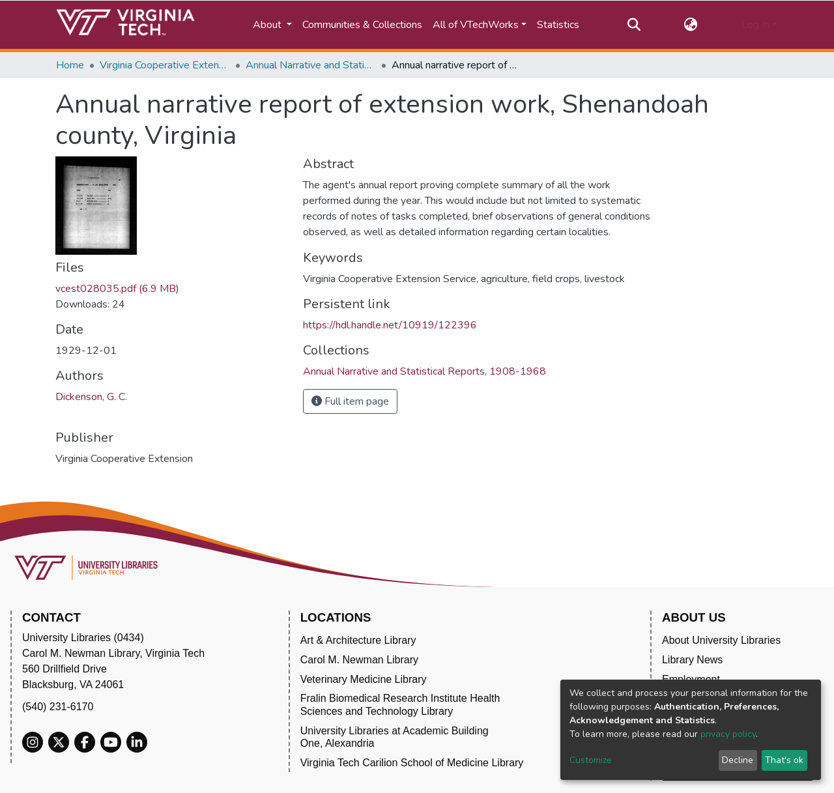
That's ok (784, 760)
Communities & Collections (362, 25)
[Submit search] (634, 25)
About (268, 25)
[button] (691, 25)
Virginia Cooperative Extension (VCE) (165, 65)
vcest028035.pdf (117, 288)
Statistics (558, 25)
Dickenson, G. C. (91, 397)
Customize (590, 760)
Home (70, 65)
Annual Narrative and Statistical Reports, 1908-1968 (311, 65)
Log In (755, 25)
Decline (737, 760)
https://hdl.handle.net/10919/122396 (390, 325)
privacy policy (728, 734)
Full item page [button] (350, 401)
